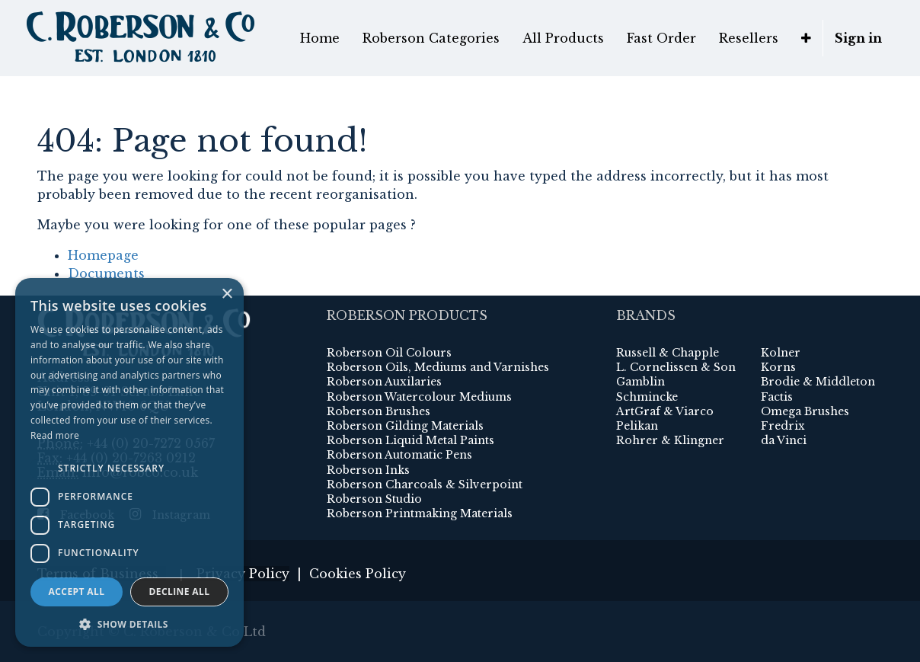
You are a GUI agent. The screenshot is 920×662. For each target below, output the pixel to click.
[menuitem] (320, 38)
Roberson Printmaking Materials (420, 513)
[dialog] (129, 462)
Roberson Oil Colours (389, 353)
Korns (778, 367)
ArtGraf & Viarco (665, 411)
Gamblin (640, 382)
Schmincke (647, 397)
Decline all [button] (179, 591)
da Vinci (784, 440)
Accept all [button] (77, 591)
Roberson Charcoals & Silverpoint (424, 484)
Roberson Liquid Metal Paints (410, 440)
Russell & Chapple (667, 353)
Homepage (103, 255)
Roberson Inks (368, 470)
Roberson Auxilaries (384, 382)
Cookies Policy (357, 573)
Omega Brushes (805, 411)
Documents (106, 273)
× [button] (226, 294)
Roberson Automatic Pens (399, 455)
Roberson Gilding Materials (405, 426)
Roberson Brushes (378, 411)
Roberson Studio (374, 499)
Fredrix (783, 426)
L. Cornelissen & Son (676, 367)
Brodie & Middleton (818, 382)
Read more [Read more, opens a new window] (54, 435)
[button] (806, 38)
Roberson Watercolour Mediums (419, 397)
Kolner (780, 353)
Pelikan (637, 426)
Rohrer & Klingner (670, 440)
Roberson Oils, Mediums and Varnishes (438, 367)
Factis (777, 397)
